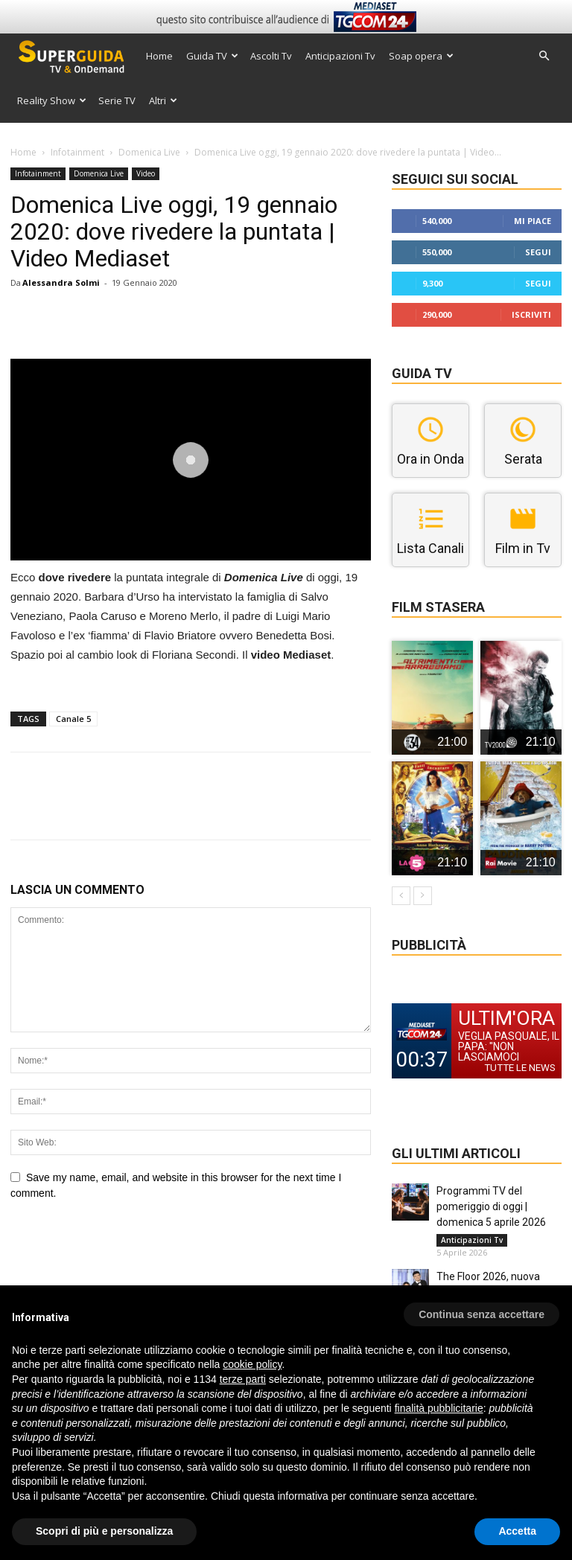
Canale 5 (73, 718)
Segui (538, 252)
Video (145, 173)
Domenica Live (149, 152)
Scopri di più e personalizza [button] (104, 1531)
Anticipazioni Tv (340, 56)
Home (159, 56)
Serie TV (117, 100)
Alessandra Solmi (61, 282)
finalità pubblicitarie (439, 1408)
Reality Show (51, 100)
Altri (163, 100)
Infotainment (77, 152)
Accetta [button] (517, 1531)
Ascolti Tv (271, 56)
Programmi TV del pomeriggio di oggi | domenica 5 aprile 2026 (491, 1206)
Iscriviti (531, 314)
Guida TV (212, 56)
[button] (544, 56)
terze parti (243, 1379)
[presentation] (123, 1254)
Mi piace (532, 220)
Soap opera (421, 56)
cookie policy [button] (252, 1364)
